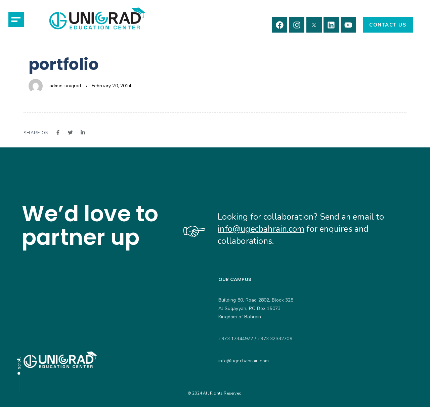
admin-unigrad (65, 86)
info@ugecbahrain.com (261, 229)
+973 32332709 (274, 338)
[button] (16, 19)
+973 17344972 (235, 338)
